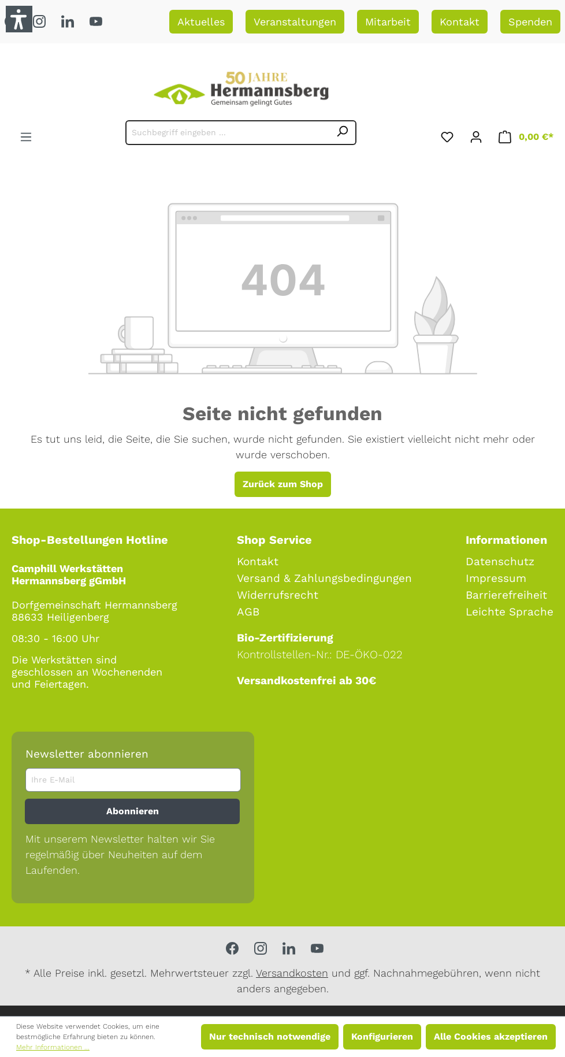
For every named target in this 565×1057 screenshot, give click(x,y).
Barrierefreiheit (506, 595)
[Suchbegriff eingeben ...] (227, 132)
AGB (248, 611)
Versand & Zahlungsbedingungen (324, 578)
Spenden (530, 22)
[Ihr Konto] (476, 135)
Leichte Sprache (509, 611)
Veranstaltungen (295, 22)
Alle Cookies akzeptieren (491, 1036)
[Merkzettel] (447, 135)
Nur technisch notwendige (269, 1036)
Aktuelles (201, 22)
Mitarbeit (388, 22)
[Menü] (26, 135)
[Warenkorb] (526, 135)
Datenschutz (500, 561)
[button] (19, 19)
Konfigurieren (382, 1036)
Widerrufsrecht (277, 595)
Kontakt (459, 22)
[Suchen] (342, 132)
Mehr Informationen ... (53, 1047)
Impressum (496, 578)
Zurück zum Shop (283, 484)
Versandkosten (292, 973)
